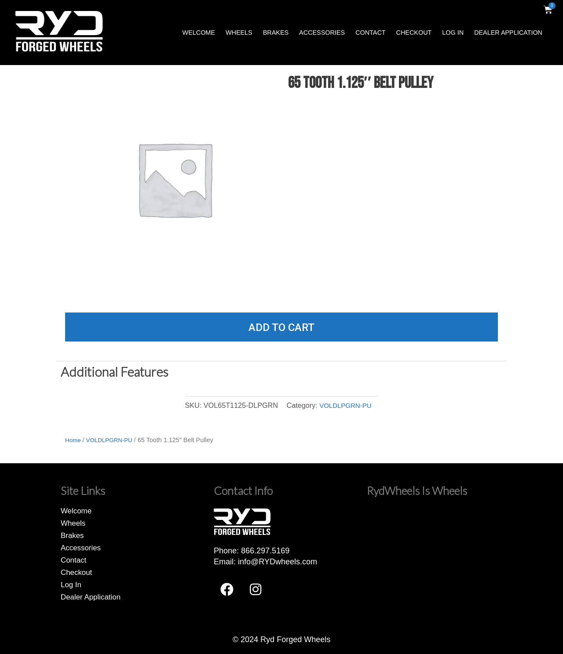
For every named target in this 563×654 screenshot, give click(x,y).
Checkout (414, 32)
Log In (453, 32)
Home (73, 439)
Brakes (276, 32)
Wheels (239, 32)
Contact (370, 32)
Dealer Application (508, 32)
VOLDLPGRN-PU (345, 405)
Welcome (199, 32)
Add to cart (281, 327)
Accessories (322, 32)
